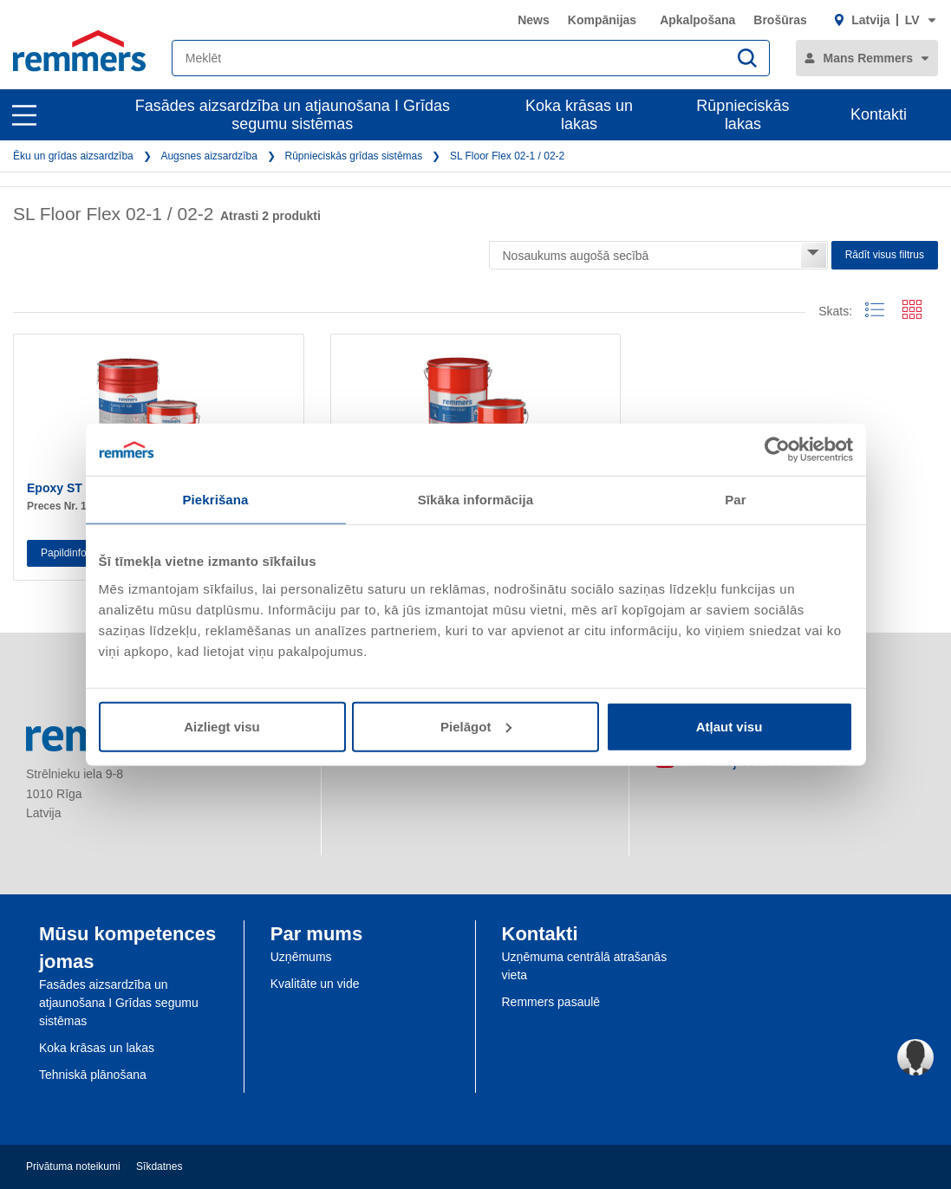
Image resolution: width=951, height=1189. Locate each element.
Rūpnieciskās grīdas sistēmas (354, 156)
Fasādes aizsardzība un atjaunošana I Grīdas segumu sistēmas (292, 115)
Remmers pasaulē (551, 1002)
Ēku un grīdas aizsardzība (73, 156)
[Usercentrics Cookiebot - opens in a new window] (777, 450)
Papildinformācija (80, 553)
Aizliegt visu (222, 725)
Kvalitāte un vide (315, 984)
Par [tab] (735, 499)
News (534, 20)
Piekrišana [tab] (215, 499)
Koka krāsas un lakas (579, 115)
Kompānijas (602, 20)
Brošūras (779, 20)
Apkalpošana (697, 20)
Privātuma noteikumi (73, 1166)
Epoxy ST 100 (66, 488)
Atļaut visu (729, 725)
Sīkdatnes (159, 1166)
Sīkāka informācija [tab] (476, 499)
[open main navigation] (24, 115)
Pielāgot (475, 725)
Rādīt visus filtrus (884, 255)
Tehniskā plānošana (93, 1075)
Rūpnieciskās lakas (742, 115)
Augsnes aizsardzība (208, 156)
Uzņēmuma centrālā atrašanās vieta (585, 966)
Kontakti (878, 114)
